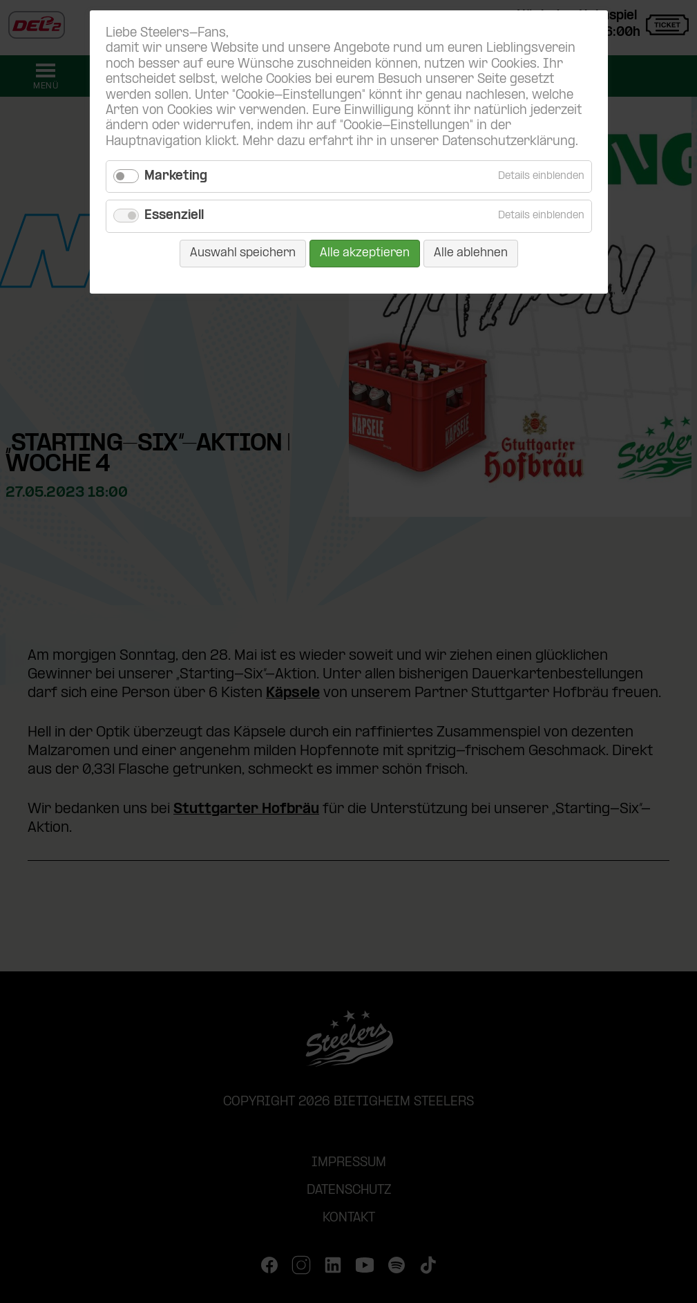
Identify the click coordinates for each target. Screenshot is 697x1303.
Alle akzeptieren (365, 253)
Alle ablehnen (471, 253)
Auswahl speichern (243, 253)
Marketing (175, 176)
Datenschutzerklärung (508, 142)
